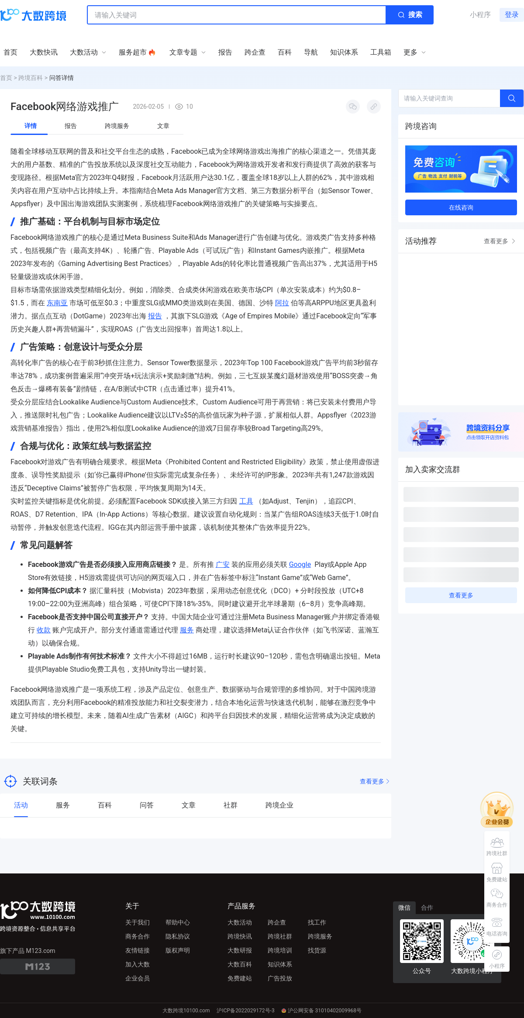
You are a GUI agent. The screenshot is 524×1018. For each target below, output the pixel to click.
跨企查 (277, 922)
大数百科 (240, 964)
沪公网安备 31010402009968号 (322, 1011)
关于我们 (137, 922)
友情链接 (137, 950)
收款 (44, 630)
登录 (512, 14)
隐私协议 (177, 936)
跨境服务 (320, 936)
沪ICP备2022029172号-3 (245, 1011)
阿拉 (282, 303)
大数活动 (240, 922)
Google (300, 564)
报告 (155, 316)
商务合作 (137, 936)
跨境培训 (280, 950)
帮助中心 (177, 922)
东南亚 (57, 303)
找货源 (317, 950)
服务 (187, 630)
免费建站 (240, 978)
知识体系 (280, 964)
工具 (246, 501)
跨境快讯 (240, 936)
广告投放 (280, 978)
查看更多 (375, 781)
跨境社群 (280, 936)
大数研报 (240, 950)
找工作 (317, 922)
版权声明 (177, 950)
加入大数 (137, 964)
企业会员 (137, 978)
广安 (223, 564)
